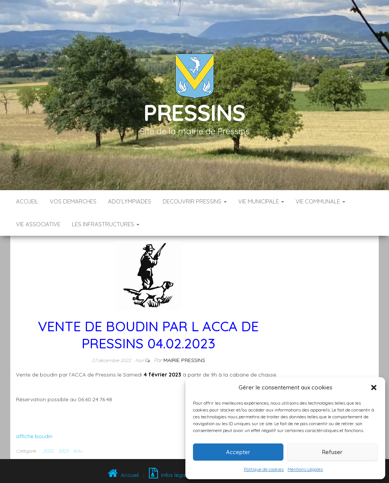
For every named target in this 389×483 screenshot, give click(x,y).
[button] (374, 387)
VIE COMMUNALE (320, 201)
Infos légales (170, 475)
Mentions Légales (305, 469)
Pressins (194, 112)
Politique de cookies (264, 469)
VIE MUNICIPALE (261, 201)
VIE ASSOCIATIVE (38, 224)
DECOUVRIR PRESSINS (195, 201)
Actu (77, 451)
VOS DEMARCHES (73, 201)
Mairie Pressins (184, 360)
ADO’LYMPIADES (129, 201)
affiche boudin (34, 436)
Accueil (27, 201)
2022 (48, 451)
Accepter (238, 452)
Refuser (332, 452)
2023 (63, 451)
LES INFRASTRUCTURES (105, 224)
